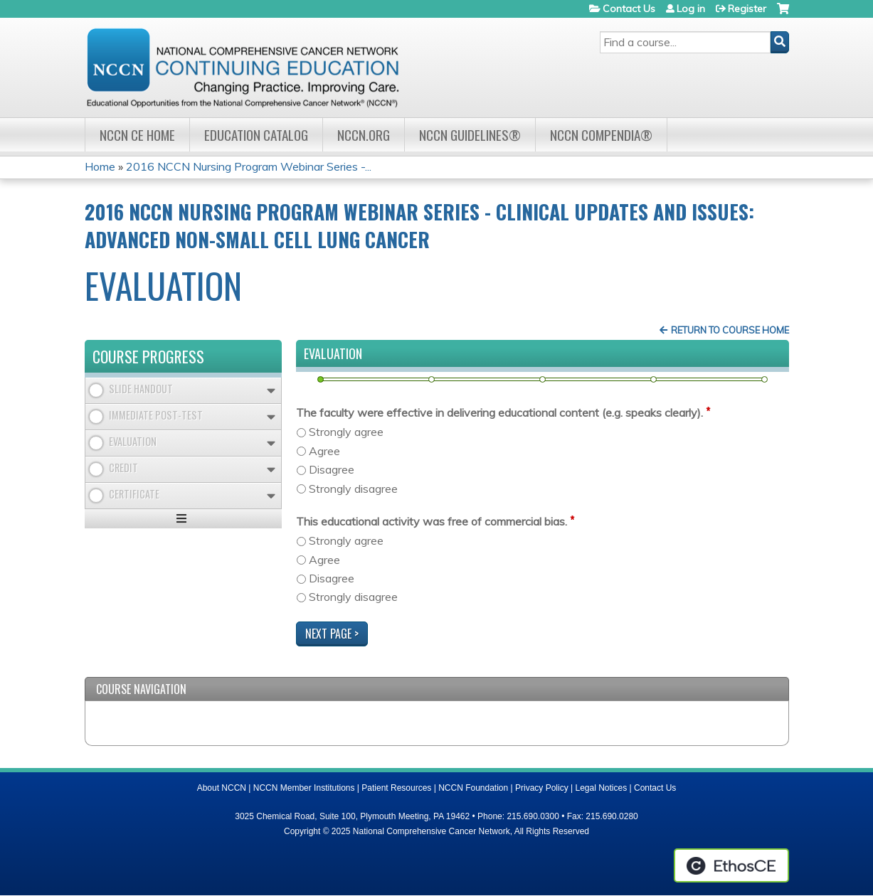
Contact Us (629, 9)
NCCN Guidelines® (470, 134)
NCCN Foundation (473, 788)
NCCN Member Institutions (304, 788)
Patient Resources (396, 788)
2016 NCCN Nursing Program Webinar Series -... (248, 166)
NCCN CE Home (137, 134)
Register (747, 9)
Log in (691, 9)
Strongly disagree (353, 488)
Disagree (331, 469)
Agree (324, 451)
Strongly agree (346, 432)
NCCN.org (363, 134)
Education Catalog (256, 134)
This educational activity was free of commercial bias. (431, 521)
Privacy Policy (541, 788)
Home (100, 166)
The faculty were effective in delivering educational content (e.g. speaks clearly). (499, 412)
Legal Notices (601, 788)
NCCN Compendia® (601, 134)
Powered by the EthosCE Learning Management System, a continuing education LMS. (731, 865)
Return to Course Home (730, 330)
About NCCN (221, 788)
